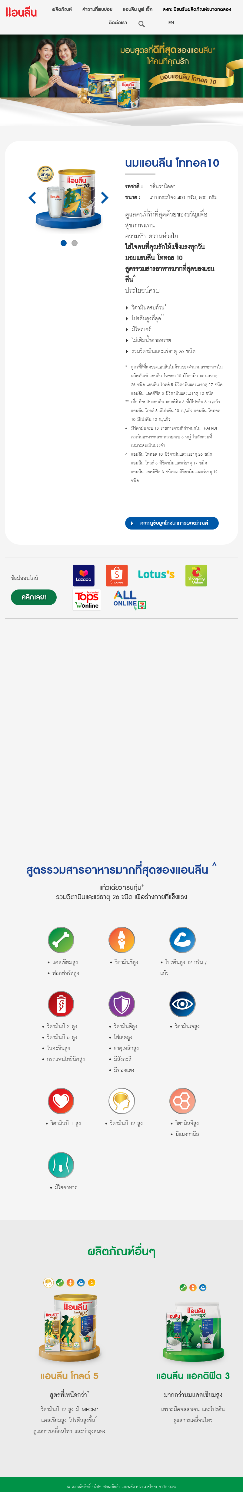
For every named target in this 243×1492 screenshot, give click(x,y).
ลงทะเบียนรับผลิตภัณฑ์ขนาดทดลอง (197, 9)
